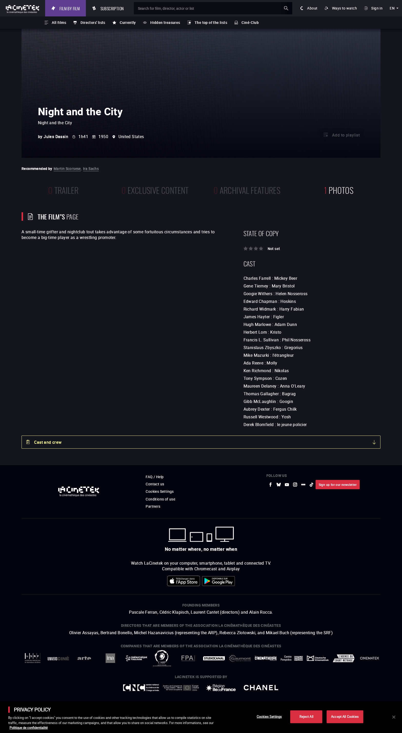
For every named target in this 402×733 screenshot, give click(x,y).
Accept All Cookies (345, 716)
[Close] (393, 717)
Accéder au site (346, 694)
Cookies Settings (269, 716)
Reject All (306, 716)
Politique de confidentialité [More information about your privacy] (28, 727)
